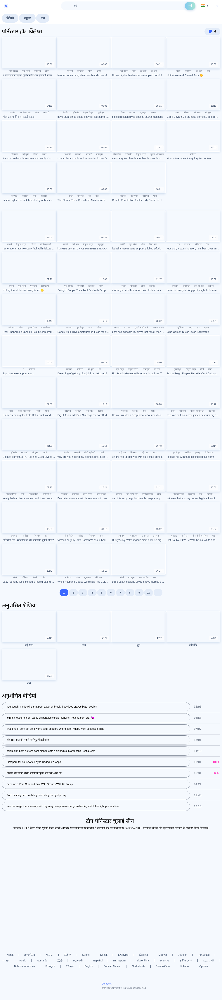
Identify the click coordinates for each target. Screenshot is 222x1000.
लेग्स (159, 494)
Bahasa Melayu (113, 966)
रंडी (90, 196)
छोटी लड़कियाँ (45, 244)
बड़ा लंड (211, 286)
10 (148, 592)
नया (43, 18)
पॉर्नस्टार (188, 71)
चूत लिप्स (133, 244)
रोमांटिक (14, 154)
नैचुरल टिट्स (88, 112)
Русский (78, 960)
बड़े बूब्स (37, 71)
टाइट (47, 71)
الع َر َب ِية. (208, 960)
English (88, 966)
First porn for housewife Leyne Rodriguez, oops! (34, 762)
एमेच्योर (12, 112)
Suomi (86, 954)
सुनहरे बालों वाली (141, 327)
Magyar (162, 954)
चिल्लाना (133, 452)
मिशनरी (70, 71)
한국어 (49, 954)
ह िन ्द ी (186, 960)
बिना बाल (153, 244)
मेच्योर (154, 452)
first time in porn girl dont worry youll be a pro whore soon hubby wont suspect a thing (55, 729)
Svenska (164, 960)
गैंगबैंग (65, 112)
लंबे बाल (145, 536)
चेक (200, 494)
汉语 (60, 960)
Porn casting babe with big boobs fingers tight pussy (36, 795)
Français (50, 966)
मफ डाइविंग (33, 494)
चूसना (206, 327)
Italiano (184, 966)
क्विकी (122, 244)
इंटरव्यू (100, 411)
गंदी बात (75, 244)
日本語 (68, 954)
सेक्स (178, 71)
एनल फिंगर (32, 327)
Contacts (107, 983)
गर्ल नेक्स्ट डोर (25, 112)
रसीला (33, 244)
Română (42, 960)
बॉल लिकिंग (101, 494)
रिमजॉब (37, 536)
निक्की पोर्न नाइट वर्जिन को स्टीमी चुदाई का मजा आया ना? (35, 773)
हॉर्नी (134, 71)
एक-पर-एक (199, 286)
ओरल (99, 327)
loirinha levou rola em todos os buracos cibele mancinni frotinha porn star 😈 (50, 718)
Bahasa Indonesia (24, 966)
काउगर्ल (80, 71)
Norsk (10, 954)
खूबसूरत (143, 112)
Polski (22, 960)
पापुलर (27, 18)
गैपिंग (90, 71)
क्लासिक (75, 494)
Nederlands (138, 966)
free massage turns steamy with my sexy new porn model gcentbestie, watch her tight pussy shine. (63, 806)
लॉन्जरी (46, 112)
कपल (44, 154)
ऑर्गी (47, 411)
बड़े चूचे (154, 71)
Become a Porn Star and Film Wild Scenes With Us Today (40, 784)
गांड (208, 71)
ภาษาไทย (29, 954)
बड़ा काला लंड (158, 327)
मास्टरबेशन (45, 327)
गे (23, 369)
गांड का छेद (13, 71)
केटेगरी (10, 18)
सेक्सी (35, 577)
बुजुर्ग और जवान (157, 154)
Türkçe (70, 966)
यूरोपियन (181, 327)
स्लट (154, 577)
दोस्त (99, 71)
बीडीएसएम (209, 452)
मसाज (153, 112)
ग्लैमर (35, 154)
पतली (9, 244)
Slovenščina (163, 966)
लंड (178, 244)
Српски (203, 966)
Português (204, 954)
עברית (5, 960)
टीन (207, 244)
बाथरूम (69, 327)
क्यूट (190, 327)
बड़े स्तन (197, 112)
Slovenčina (142, 960)
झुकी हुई (101, 112)
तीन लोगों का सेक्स (200, 536)
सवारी (38, 411)
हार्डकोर (44, 196)
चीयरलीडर (117, 154)
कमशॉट (14, 196)
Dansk (103, 954)
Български (119, 960)
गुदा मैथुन (26, 71)
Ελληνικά (123, 954)
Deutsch (182, 954)
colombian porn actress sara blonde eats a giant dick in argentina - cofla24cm (51, 751)
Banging (45, 286)
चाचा (91, 327)
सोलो (177, 112)
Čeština (143, 954)
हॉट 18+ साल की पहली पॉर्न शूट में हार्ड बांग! (28, 740)
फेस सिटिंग (69, 536)
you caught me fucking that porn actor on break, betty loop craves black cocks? (52, 707)
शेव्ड (155, 196)
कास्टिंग (78, 411)
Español (98, 960)
